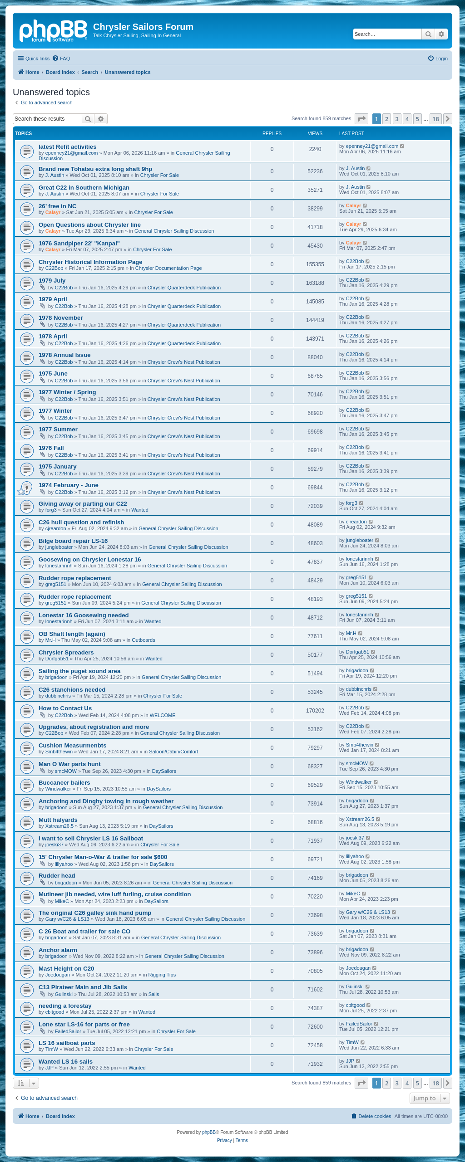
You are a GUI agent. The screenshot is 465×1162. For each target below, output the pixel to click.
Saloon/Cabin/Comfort (173, 751)
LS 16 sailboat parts (67, 1043)
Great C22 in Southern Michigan (84, 187)
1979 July (52, 280)
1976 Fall (51, 447)
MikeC (62, 901)
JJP (49, 1067)
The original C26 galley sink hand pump (95, 912)
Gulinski (64, 994)
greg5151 (56, 584)
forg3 (51, 510)
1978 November (61, 317)
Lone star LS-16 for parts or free (84, 1024)
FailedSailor (68, 1031)
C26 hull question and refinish (81, 522)
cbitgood (54, 1012)
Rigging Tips (162, 974)
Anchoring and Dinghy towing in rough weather (106, 801)
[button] (361, 118)
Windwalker (58, 788)
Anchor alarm (58, 950)
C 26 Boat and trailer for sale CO (84, 931)
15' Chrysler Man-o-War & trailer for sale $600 (103, 857)
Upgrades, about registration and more (94, 726)
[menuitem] (61, 58)
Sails (153, 994)
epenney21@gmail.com (71, 153)
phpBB (209, 1132)
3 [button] (397, 119)
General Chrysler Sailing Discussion (174, 231)
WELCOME (163, 715)
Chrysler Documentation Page (168, 268)
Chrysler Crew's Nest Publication (184, 362)
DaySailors (164, 771)
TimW (51, 1049)
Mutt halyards (58, 819)
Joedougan (57, 974)
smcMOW (66, 771)
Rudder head (57, 875)
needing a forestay (65, 1005)
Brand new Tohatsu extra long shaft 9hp (95, 169)
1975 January (58, 466)
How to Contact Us (65, 708)
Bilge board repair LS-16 (73, 540)
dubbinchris (58, 695)
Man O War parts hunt (70, 764)
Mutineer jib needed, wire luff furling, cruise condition (115, 894)
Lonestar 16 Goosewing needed (84, 615)
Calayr (53, 212)
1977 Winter (55, 410)
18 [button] (435, 119)
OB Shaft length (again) (72, 633)
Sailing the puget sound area (79, 671)
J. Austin (54, 175)
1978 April (53, 336)
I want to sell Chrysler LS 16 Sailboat (91, 838)
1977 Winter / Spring (67, 392)
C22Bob (54, 268)
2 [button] (386, 119)
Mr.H (50, 640)
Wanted (139, 510)
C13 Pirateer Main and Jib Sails (83, 987)
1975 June (53, 373)
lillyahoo (64, 864)
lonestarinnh (59, 565)
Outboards (143, 640)
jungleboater (59, 547)
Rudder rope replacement (75, 578)
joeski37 (54, 844)
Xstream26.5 (59, 826)
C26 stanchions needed (72, 689)
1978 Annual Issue (65, 355)
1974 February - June (69, 485)
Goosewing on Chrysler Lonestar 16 (90, 559)
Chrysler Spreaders (66, 652)
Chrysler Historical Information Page (91, 262)
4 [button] (407, 119)
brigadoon (56, 677)
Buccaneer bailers (64, 782)
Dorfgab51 (57, 658)
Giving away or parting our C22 (83, 503)
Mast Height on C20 (66, 968)
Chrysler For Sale (159, 175)
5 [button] (417, 119)
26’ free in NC (58, 206)
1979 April (53, 299)
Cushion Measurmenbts (72, 745)
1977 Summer (58, 429)
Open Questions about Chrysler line (90, 224)
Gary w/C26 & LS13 (67, 919)
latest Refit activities (68, 146)
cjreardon (55, 528)
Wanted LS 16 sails (66, 1061)
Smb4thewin (59, 751)
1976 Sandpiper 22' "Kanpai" (79, 243)
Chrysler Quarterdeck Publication (184, 287)
